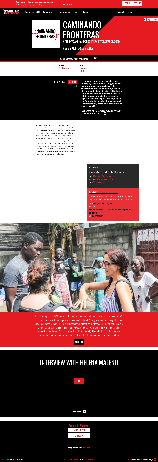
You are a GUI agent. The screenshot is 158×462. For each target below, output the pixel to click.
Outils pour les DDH (49, 12)
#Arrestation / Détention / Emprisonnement (104, 209)
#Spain (77, 341)
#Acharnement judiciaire (104, 179)
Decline (137, 3)
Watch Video (79, 381)
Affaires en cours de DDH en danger (140, 459)
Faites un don (121, 12)
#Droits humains (64, 68)
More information (66, 4)
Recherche (86, 11)
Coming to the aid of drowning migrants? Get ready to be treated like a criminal (101, 112)
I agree (127, 3)
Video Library (77, 411)
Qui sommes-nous (64, 12)
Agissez (130, 12)
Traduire (154, 19)
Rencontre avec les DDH (32, 12)
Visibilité (76, 12)
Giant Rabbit (86, 447)
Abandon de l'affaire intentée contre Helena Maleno (106, 171)
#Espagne (83, 68)
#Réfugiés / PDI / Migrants (102, 176)
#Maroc (82, 70)
